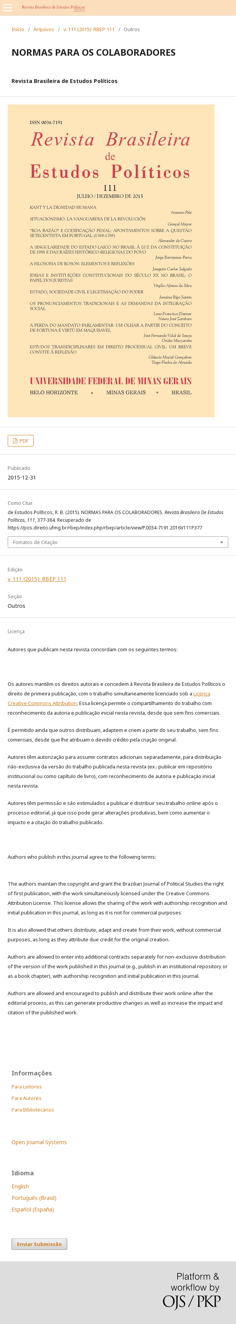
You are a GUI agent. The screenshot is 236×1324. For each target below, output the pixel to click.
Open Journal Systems (39, 1142)
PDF (23, 440)
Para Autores (27, 1098)
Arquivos (43, 29)
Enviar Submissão (39, 1244)
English (20, 1186)
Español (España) (33, 1209)
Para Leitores (27, 1086)
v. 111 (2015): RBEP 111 (89, 29)
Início (18, 29)
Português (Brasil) (34, 1197)
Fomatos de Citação (35, 542)
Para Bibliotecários (33, 1109)
